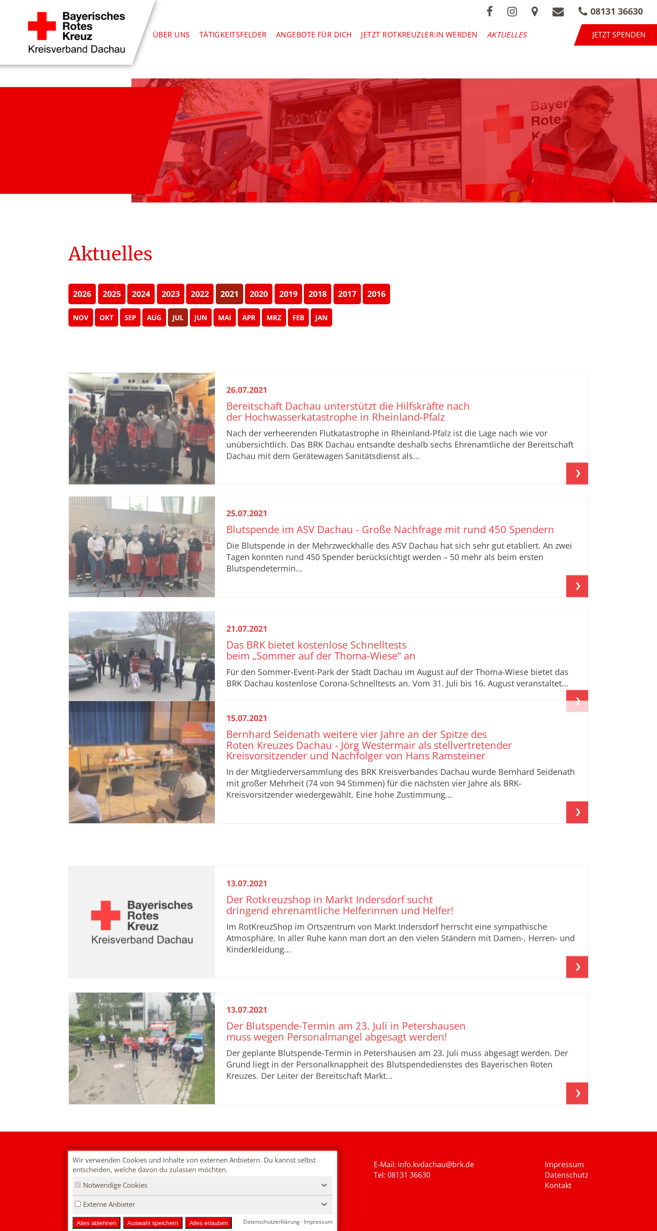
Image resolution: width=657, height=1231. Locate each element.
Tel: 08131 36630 (402, 1175)
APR (249, 317)
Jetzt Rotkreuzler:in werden (419, 35)
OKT (106, 317)
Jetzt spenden (619, 35)
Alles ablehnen (96, 1223)
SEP (130, 317)
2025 (112, 293)
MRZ (274, 317)
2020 (259, 293)
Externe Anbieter (105, 1204)
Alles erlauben (208, 1223)
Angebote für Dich (314, 35)
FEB (298, 317)
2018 (317, 293)
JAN (321, 317)
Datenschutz (567, 1175)
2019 (288, 293)
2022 (200, 293)
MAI (224, 317)
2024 (141, 293)
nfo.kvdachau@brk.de (437, 1164)
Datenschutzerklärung (271, 1222)
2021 (229, 293)
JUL (177, 317)
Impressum (564, 1164)
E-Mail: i (387, 1164)
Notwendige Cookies (111, 1184)
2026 (82, 293)
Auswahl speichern (152, 1223)
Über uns (171, 35)
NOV (81, 317)
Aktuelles (507, 35)
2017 (347, 293)
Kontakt (558, 1185)
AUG (154, 317)
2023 (171, 293)
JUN (200, 317)
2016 (376, 293)
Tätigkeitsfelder (233, 35)
